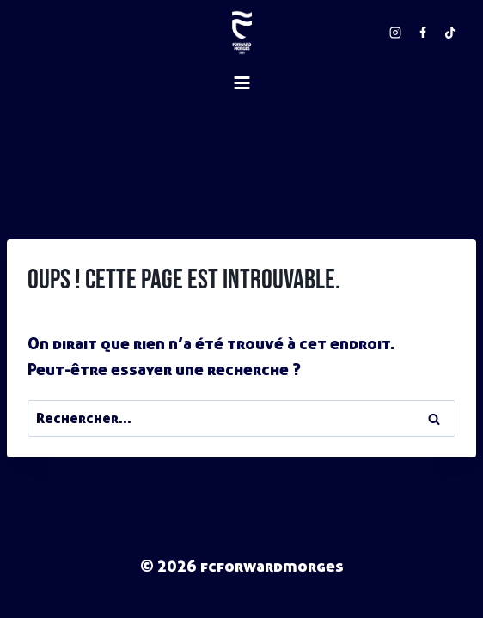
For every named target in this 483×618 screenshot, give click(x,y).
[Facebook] (423, 33)
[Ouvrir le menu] (242, 138)
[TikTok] (450, 33)
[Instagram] (395, 33)
